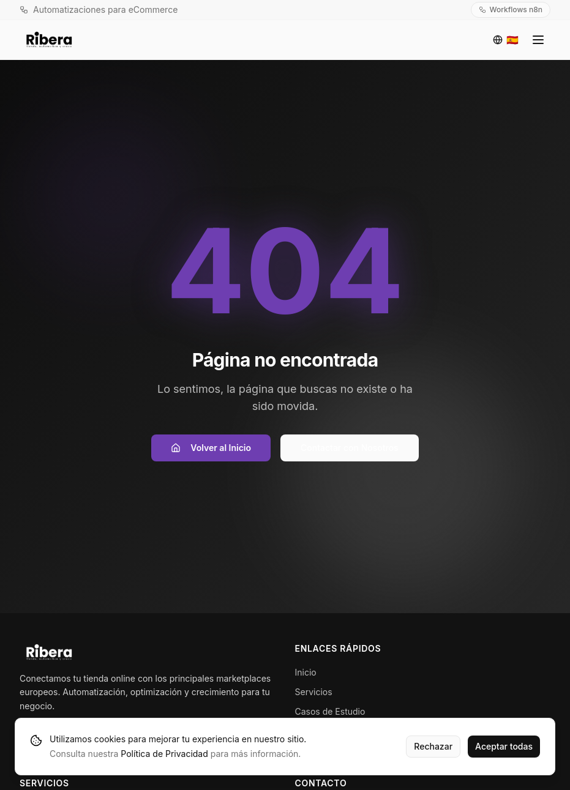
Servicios (313, 692)
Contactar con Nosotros (350, 447)
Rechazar (433, 746)
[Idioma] (505, 40)
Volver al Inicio (211, 447)
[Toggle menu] (538, 40)
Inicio (306, 672)
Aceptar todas (504, 746)
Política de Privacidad (164, 753)
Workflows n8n (510, 9)
